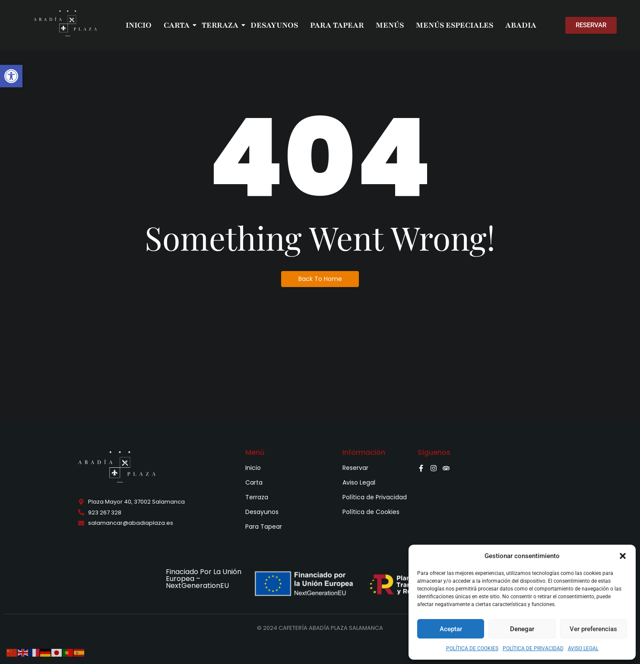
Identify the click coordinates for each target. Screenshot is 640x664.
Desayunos (262, 512)
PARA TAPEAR (337, 25)
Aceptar (451, 629)
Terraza (256, 497)
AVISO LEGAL (583, 648)
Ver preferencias (593, 629)
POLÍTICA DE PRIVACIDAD (533, 648)
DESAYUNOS (274, 25)
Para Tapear (263, 526)
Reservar (355, 467)
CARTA (177, 25)
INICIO (139, 25)
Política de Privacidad (374, 497)
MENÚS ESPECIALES (454, 25)
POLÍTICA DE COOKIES (472, 648)
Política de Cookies (370, 512)
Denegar (522, 629)
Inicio (253, 467)
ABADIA (520, 25)
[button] (11, 76)
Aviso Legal (358, 482)
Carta (254, 482)
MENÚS (390, 25)
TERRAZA (221, 25)
